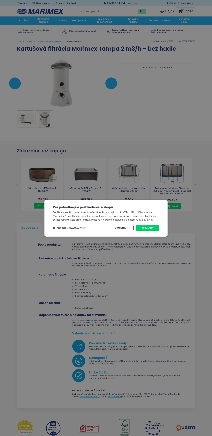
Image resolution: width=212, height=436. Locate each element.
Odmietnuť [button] (120, 227)
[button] (69, 228)
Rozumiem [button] (147, 227)
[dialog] (106, 218)
